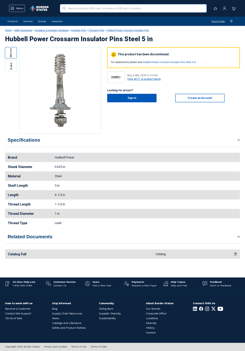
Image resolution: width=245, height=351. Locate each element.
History (150, 327)
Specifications (24, 140)
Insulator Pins (78, 30)
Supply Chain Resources (67, 313)
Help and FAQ (179, 285)
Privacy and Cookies (55, 346)
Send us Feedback (220, 285)
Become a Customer (18, 308)
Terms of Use (78, 346)
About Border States (160, 303)
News (55, 318)
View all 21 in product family (144, 79)
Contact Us (59, 285)
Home (8, 30)
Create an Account (200, 98)
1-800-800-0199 (22, 285)
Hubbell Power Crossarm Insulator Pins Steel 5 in (169, 62)
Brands (42, 21)
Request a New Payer (144, 285)
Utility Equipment (23, 30)
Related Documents (30, 236)
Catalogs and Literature (66, 323)
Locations (152, 318)
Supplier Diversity (110, 313)
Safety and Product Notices (69, 327)
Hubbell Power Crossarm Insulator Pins (128, 30)
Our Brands (153, 308)
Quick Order (218, 21)
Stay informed (61, 303)
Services (28, 21)
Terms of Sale (13, 318)
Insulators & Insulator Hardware (52, 30)
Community (106, 303)
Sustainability (107, 318)
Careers (151, 332)
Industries (57, 21)
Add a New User (102, 285)
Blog (54, 308)
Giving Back (106, 308)
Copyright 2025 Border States (22, 346)
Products (12, 21)
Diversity (151, 323)
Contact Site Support (18, 313)
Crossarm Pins (96, 30)
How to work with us (18, 303)
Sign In (132, 98)
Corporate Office (156, 313)
